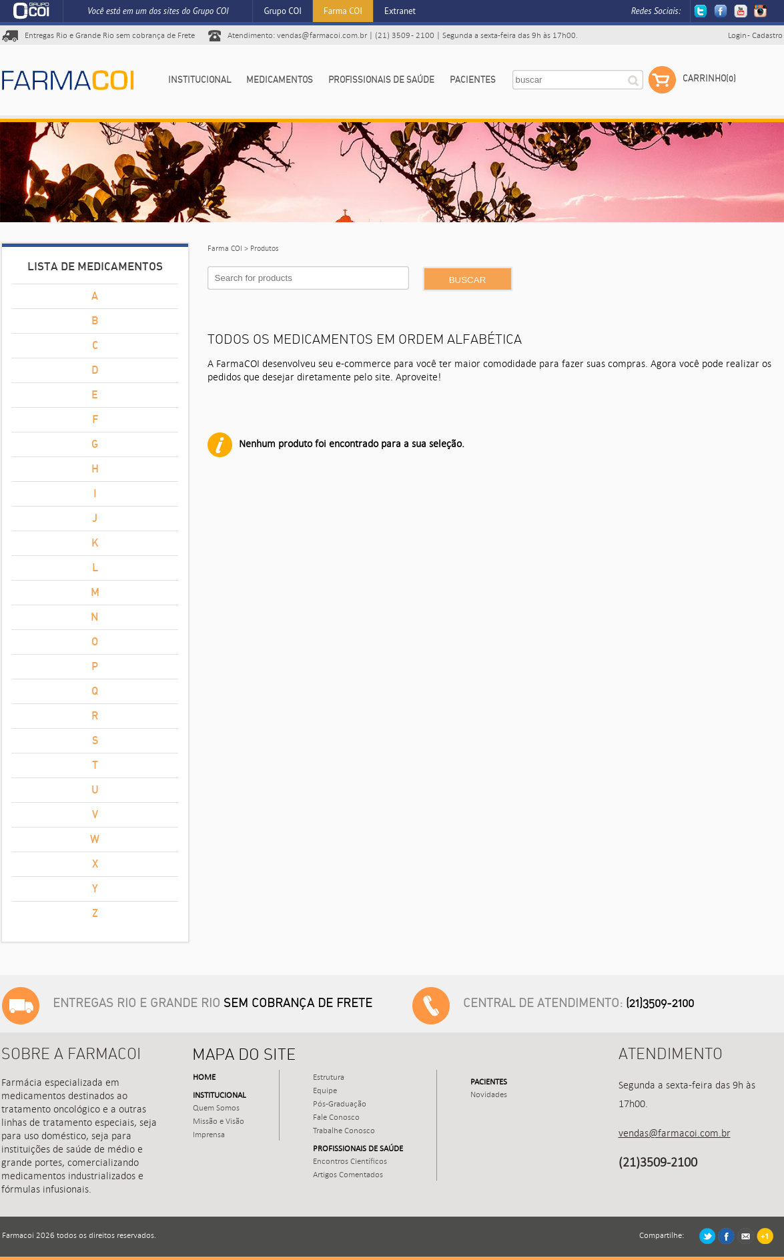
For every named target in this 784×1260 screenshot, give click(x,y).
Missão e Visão (218, 1121)
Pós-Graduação (339, 1103)
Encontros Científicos (350, 1161)
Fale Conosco (336, 1117)
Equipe (325, 1090)
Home (204, 1077)
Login (737, 35)
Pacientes (473, 80)
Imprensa (209, 1134)
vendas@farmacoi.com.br (322, 35)
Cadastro (767, 35)
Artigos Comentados (348, 1174)
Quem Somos (216, 1107)
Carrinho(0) (692, 80)
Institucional (199, 80)
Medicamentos (279, 80)
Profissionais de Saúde (381, 80)
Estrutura (328, 1077)
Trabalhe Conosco (344, 1130)
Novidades (488, 1094)
